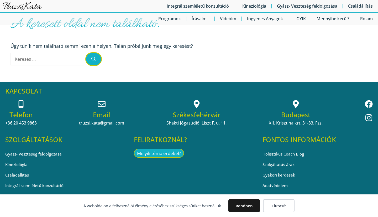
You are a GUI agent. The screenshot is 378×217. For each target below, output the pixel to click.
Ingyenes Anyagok (266, 19)
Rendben (244, 205)
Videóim (228, 19)
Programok (169, 19)
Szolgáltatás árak (279, 164)
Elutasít (279, 205)
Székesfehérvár (196, 114)
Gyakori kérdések (279, 175)
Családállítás (360, 6)
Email (101, 114)
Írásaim (200, 19)
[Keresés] (93, 59)
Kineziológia (254, 6)
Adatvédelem (275, 185)
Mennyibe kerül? (333, 19)
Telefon (21, 114)
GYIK (301, 19)
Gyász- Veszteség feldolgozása (307, 6)
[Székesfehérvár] (197, 104)
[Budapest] (296, 104)
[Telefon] (21, 104)
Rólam (366, 19)
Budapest (295, 114)
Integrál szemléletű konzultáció (199, 6)
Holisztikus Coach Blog (284, 154)
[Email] (102, 104)
